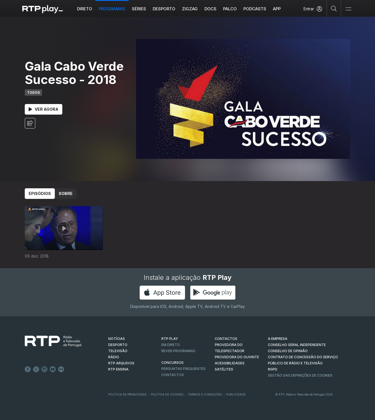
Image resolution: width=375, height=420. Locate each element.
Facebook (28, 369)
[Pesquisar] (334, 8)
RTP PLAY (169, 339)
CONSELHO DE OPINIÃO (288, 351)
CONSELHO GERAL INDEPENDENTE (297, 345)
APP (277, 8)
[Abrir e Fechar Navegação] (348, 9)
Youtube (53, 369)
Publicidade (236, 394)
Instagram (44, 369)
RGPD (272, 369)
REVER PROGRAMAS (178, 351)
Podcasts (254, 8)
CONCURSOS (172, 362)
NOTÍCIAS (116, 339)
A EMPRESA (277, 339)
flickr (61, 369)
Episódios (40, 193)
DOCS (210, 8)
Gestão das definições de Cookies (300, 375)
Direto (84, 8)
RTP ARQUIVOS (121, 363)
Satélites (224, 369)
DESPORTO (117, 345)
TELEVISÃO (117, 351)
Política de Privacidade (127, 394)
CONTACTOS (226, 339)
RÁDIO (113, 357)
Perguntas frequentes (183, 369)
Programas (112, 8)
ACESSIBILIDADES (230, 363)
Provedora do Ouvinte (237, 357)
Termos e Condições (205, 394)
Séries (139, 8)
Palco (230, 8)
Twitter (36, 369)
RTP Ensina (118, 369)
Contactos (172, 375)
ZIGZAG (190, 8)
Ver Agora (43, 109)
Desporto (164, 8)
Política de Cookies (167, 394)
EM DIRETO (170, 345)
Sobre (66, 193)
